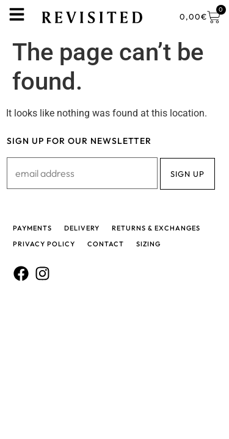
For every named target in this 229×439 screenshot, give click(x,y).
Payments (32, 228)
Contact (105, 244)
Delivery (82, 228)
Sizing (148, 244)
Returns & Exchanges (156, 228)
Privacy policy (44, 244)
